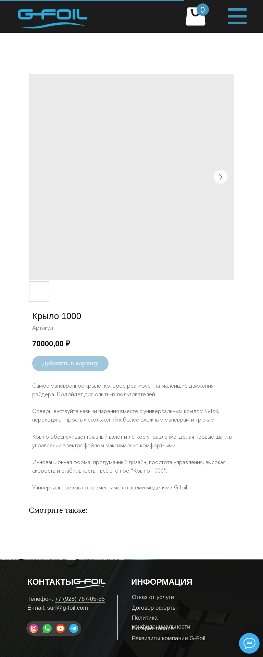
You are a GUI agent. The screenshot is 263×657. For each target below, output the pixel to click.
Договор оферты (154, 608)
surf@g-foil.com (67, 608)
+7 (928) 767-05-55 (80, 599)
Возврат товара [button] (153, 628)
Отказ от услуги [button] (153, 597)
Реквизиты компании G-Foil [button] (168, 638)
